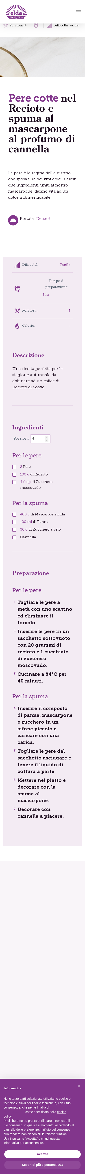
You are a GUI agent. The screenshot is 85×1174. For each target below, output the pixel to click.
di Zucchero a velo (40, 529)
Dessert (43, 219)
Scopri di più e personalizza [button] (42, 1165)
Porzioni (21, 438)
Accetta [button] (42, 1154)
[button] (78, 11)
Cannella (28, 537)
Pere (25, 467)
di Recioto (34, 474)
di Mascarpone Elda (42, 514)
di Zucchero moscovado (36, 485)
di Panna (34, 522)
